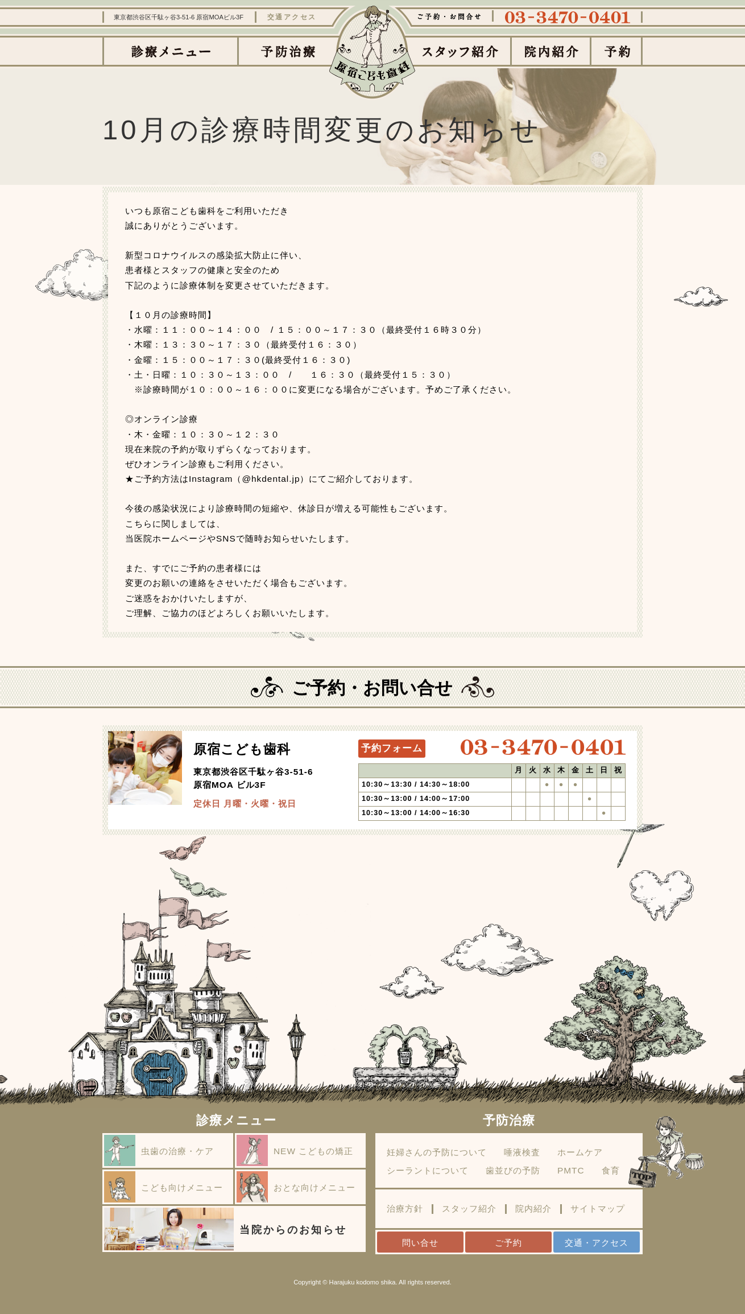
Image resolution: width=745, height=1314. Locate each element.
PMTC (571, 1170)
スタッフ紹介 (469, 1208)
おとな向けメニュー (296, 1187)
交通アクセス (292, 17)
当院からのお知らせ (225, 1229)
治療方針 (405, 1208)
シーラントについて (428, 1170)
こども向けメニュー (163, 1187)
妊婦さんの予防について (437, 1152)
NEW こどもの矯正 (295, 1150)
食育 (611, 1170)
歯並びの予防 (513, 1170)
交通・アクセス (596, 1242)
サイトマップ (597, 1208)
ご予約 (508, 1242)
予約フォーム (392, 748)
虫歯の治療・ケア (159, 1150)
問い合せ (420, 1242)
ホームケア (580, 1152)
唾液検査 (522, 1152)
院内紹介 (533, 1208)
